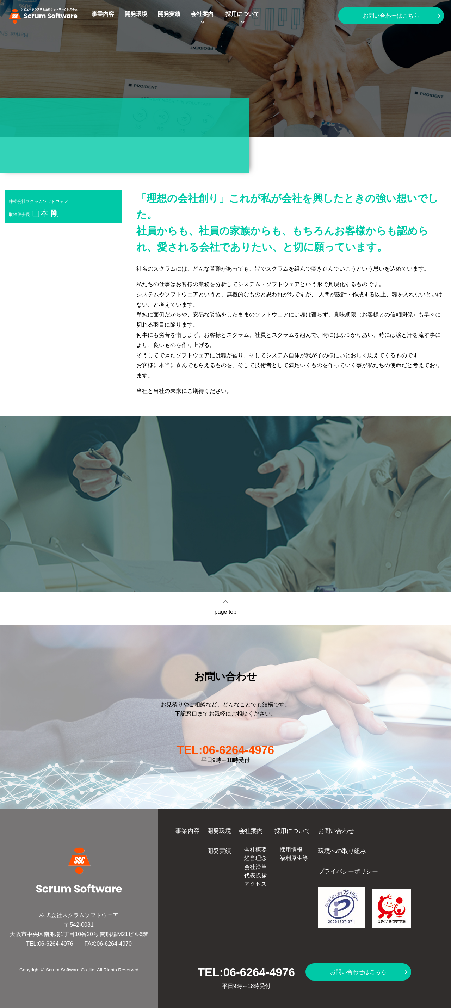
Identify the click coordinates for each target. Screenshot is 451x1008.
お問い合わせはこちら (391, 16)
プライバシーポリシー (348, 871)
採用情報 (291, 850)
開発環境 (136, 14)
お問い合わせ (336, 830)
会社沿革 (255, 867)
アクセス (255, 884)
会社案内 (202, 14)
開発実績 (169, 14)
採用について (242, 14)
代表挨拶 (255, 875)
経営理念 (255, 858)
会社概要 (255, 850)
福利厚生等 (294, 858)
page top (225, 612)
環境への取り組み (342, 850)
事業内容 (103, 14)
